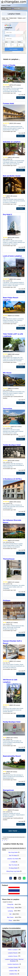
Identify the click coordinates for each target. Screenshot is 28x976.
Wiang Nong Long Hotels (13, 871)
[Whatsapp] (24, 878)
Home (3, 8)
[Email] (19, 878)
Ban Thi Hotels (13, 855)
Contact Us (8, 8)
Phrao (10, 920)
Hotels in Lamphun (13, 949)
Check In (6, 29)
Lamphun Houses (12, 956)
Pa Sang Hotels (13, 868)
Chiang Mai (10, 904)
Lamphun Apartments (13, 964)
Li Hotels (13, 861)
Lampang (10, 911)
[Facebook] (10, 878)
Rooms (6, 42)
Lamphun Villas (13, 970)
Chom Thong (10, 907)
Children (19, 42)
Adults (12, 42)
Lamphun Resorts (12, 953)
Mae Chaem (10, 917)
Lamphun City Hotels (12, 858)
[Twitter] (15, 878)
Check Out (7, 35)
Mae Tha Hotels (13, 865)
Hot (10, 914)
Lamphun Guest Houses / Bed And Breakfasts (14, 960)
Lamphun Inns (13, 974)
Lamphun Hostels (13, 967)
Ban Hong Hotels (13, 852)
